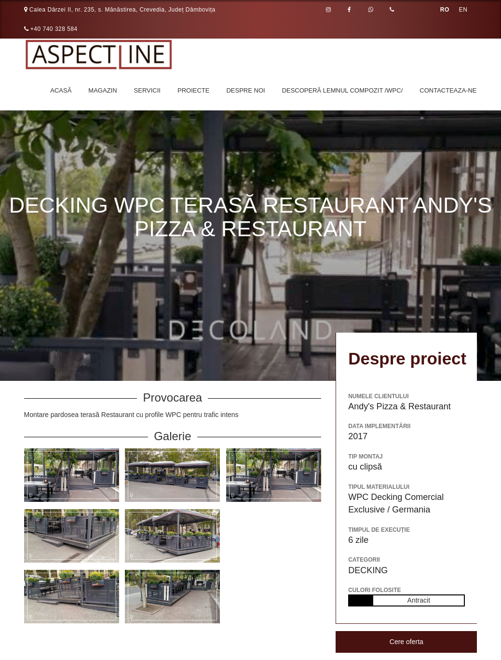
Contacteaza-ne (448, 90)
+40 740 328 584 (51, 29)
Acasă (60, 90)
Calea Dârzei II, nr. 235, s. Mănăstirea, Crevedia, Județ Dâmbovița (120, 9)
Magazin (102, 90)
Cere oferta (406, 642)
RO (444, 9)
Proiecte (193, 90)
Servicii (147, 90)
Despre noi (245, 90)
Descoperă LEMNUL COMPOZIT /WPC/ (342, 90)
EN (463, 9)
